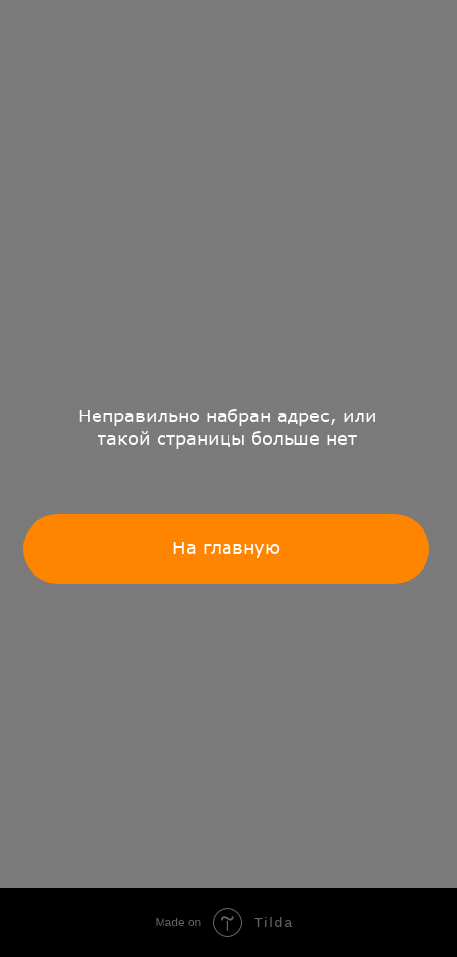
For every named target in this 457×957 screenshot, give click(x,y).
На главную (226, 547)
